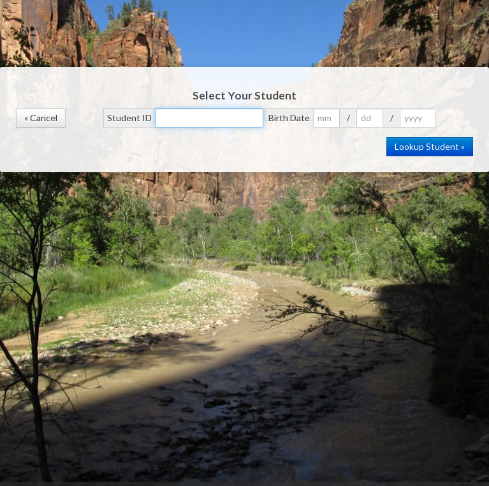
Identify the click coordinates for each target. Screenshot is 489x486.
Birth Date (289, 116)
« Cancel (40, 117)
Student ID (129, 117)
